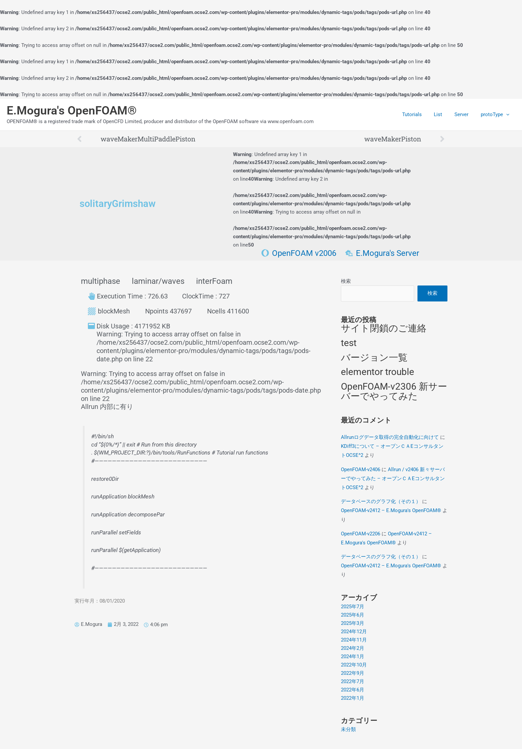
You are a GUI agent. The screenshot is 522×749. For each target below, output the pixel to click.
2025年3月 (352, 623)
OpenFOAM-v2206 (360, 533)
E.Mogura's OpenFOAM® (72, 110)
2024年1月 (352, 655)
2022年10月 (354, 664)
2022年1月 (352, 697)
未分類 (348, 728)
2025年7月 (352, 606)
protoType (496, 114)
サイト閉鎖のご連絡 (383, 328)
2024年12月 (354, 631)
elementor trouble (377, 372)
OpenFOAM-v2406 (360, 469)
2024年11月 (354, 639)
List (443, 114)
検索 (346, 281)
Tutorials (419, 114)
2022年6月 (352, 688)
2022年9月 (352, 672)
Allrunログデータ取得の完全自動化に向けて (390, 438)
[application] (507, 114)
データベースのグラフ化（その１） (381, 501)
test (349, 343)
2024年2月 (352, 647)
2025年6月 (352, 614)
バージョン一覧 (374, 357)
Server (465, 114)
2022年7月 (352, 680)
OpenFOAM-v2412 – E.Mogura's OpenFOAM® (391, 510)
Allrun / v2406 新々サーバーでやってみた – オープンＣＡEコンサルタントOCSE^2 (393, 478)
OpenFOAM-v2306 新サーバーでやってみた (394, 392)
